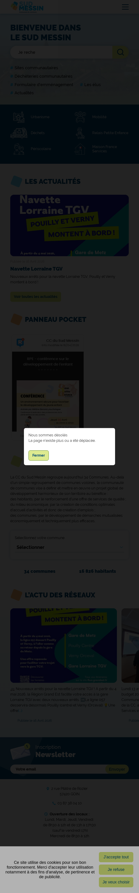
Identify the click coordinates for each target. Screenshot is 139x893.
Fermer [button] (38, 455)
